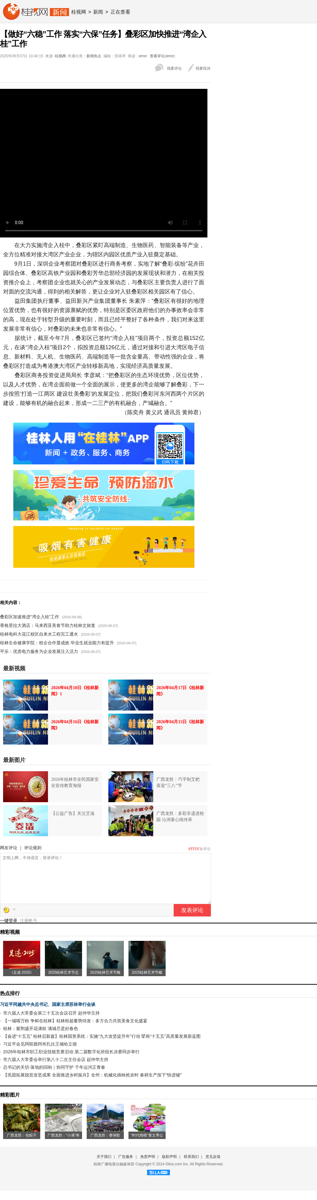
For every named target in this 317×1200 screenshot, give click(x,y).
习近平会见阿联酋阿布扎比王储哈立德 (40, 1053)
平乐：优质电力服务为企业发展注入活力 (39, 651)
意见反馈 (213, 1166)
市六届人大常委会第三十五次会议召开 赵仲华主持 (51, 1022)
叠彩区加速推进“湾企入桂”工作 (29, 616)
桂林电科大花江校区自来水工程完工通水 (39, 634)
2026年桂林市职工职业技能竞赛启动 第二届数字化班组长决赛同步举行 (71, 1061)
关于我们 (104, 1166)
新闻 (98, 12)
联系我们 (191, 1166)
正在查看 (120, 12)
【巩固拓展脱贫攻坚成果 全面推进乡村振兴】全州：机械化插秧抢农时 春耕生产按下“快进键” (92, 1084)
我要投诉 (203, 68)
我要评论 (174, 68)
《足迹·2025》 (22, 982)
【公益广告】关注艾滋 (72, 813)
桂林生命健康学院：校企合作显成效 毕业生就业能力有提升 (57, 642)
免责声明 (147, 1166)
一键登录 (9, 929)
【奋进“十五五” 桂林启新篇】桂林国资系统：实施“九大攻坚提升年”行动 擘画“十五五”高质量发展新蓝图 (102, 1045)
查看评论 (157, 56)
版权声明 (169, 1166)
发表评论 (192, 919)
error (143, 56)
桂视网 (78, 12)
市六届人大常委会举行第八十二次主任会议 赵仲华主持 (55, 1068)
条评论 (205, 849)
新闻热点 (93, 56)
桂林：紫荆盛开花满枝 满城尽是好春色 (40, 1037)
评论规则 (32, 847)
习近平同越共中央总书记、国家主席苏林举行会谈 (47, 1013)
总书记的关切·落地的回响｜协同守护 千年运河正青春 (54, 1076)
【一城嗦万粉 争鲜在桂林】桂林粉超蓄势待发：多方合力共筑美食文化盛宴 (75, 1030)
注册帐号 (28, 929)
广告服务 (125, 1166)
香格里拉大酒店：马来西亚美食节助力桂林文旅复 (47, 625)
